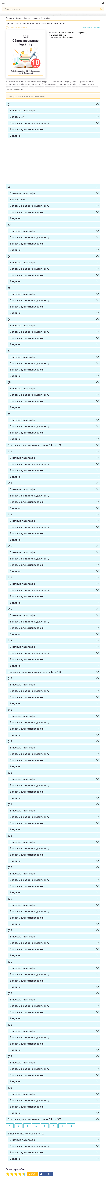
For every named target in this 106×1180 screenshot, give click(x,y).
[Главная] (53, 3)
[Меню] (5, 3)
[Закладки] (102, 2)
